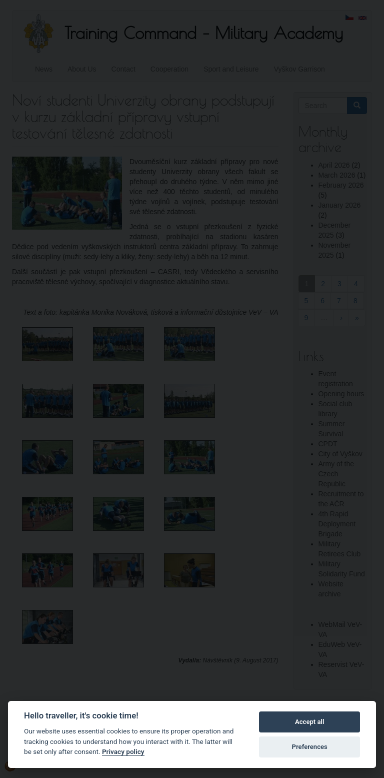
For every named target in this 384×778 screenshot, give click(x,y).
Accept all (309, 721)
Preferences (310, 746)
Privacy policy (123, 751)
